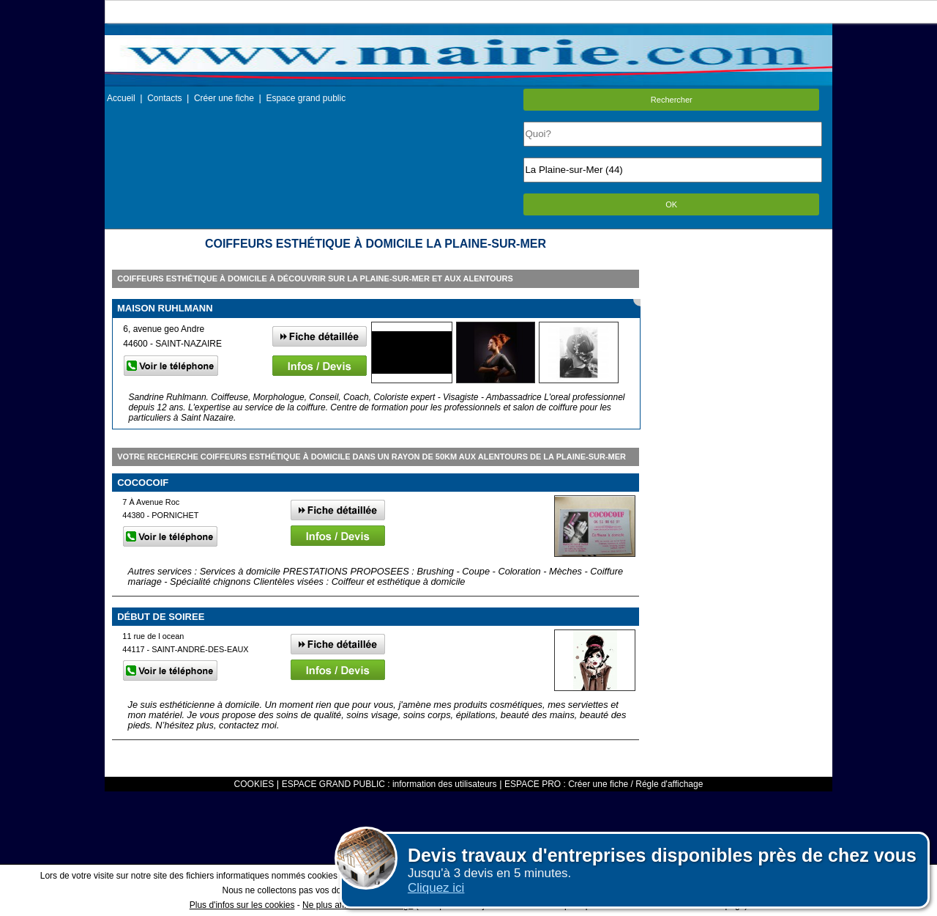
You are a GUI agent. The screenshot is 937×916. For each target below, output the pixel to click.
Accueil (121, 98)
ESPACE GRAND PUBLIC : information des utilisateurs (389, 784)
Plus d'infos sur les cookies (242, 905)
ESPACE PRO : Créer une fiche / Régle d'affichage (603, 784)
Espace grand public (306, 98)
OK (671, 204)
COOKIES (254, 784)
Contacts (164, 98)
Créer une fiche (224, 98)
